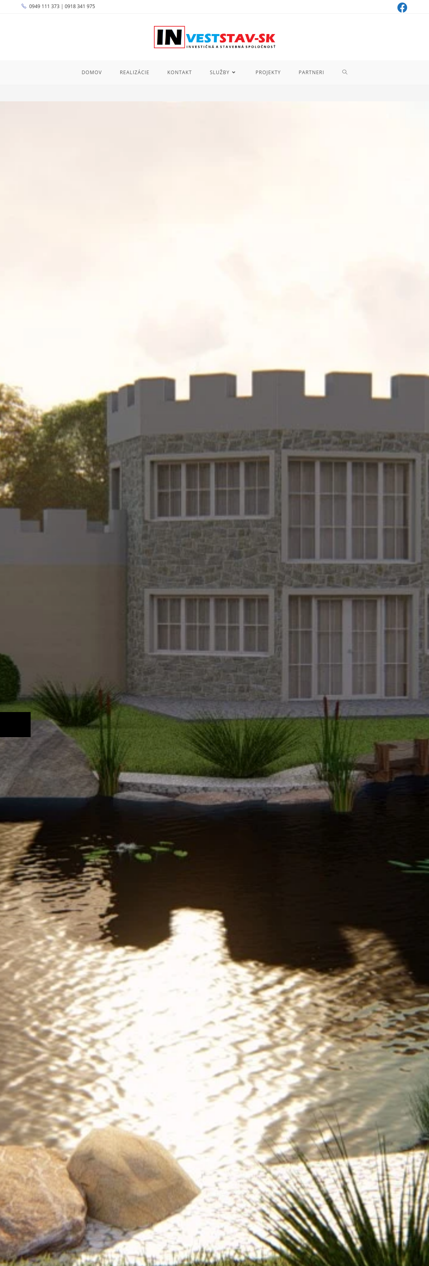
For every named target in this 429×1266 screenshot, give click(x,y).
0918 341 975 (80, 6)
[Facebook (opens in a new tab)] (401, 7)
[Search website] (344, 72)
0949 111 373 (44, 6)
